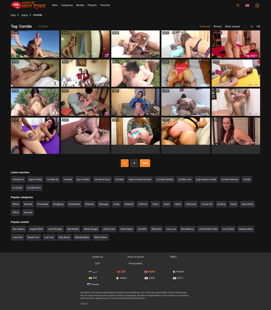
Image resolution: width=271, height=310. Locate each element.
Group (116, 204)
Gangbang (58, 204)
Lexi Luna (171, 229)
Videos (24, 15)
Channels (105, 5)
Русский (93, 284)
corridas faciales (164, 179)
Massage (103, 204)
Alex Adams (19, 229)
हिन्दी (93, 278)
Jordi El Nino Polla (208, 229)
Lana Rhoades (55, 229)
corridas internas (229, 179)
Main (55, 5)
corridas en (18, 179)
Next (145, 163)
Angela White (36, 229)
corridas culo (184, 179)
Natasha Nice (246, 229)
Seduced (129, 204)
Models (80, 5)
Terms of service (135, 257)
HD (258, 26)
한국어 (178, 278)
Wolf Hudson (100, 237)
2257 (97, 263)
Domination (74, 204)
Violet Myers (126, 229)
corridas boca (34, 187)
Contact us (97, 257)
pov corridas (83, 179)
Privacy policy (135, 263)
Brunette (89, 204)
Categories (67, 5)
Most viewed (232, 26)
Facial (233, 204)
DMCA (173, 257)
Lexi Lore (48, 237)
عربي (92, 271)
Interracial (191, 204)
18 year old (206, 204)
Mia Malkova (187, 229)
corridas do (52, 179)
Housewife (42, 204)
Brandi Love (33, 237)
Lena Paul (17, 237)
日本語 (150, 278)
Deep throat (247, 204)
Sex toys (28, 212)
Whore (16, 204)
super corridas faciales (140, 179)
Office (16, 212)
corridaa (68, 179)
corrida (246, 179)
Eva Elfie (142, 229)
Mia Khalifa (73, 229)
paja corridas (35, 179)
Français (178, 271)
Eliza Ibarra (64, 237)
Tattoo (155, 204)
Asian (167, 204)
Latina (178, 204)
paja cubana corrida (206, 179)
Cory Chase (228, 229)
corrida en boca (102, 179)
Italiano (121, 278)
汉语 (121, 271)
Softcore (142, 204)
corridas (119, 179)
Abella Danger (91, 229)
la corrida (17, 187)
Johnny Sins (109, 229)
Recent (218, 26)
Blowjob (28, 204)
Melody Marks (82, 237)
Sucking (221, 204)
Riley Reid (156, 229)
